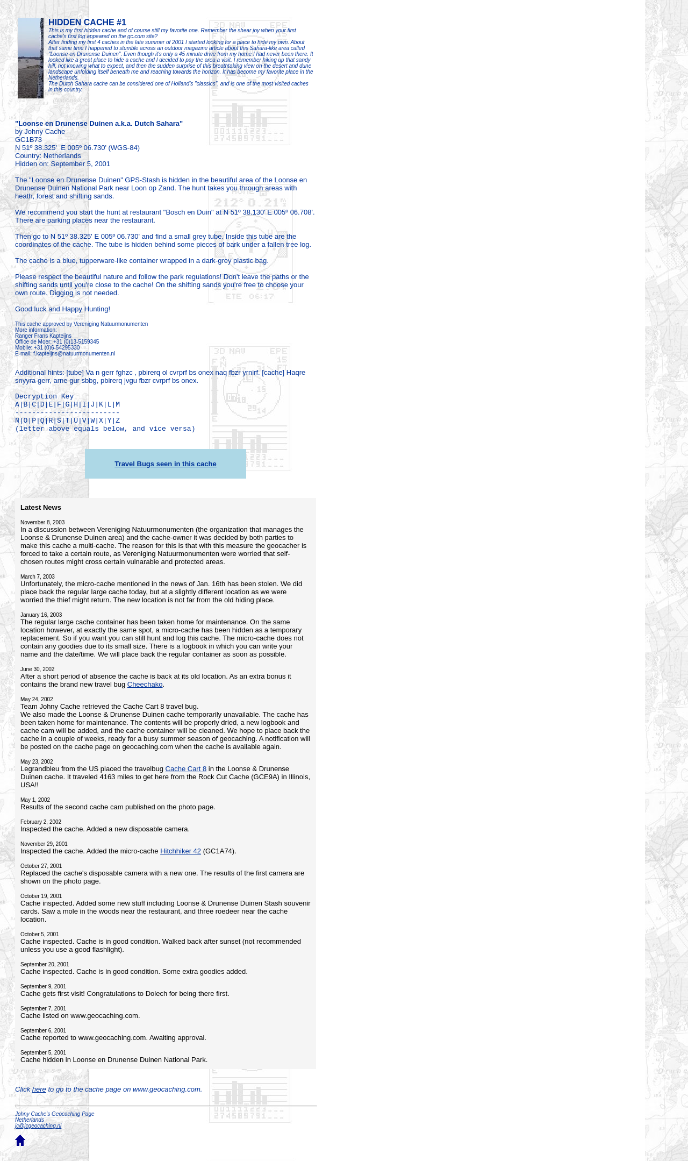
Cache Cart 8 (186, 769)
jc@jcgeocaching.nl (38, 1126)
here (39, 1089)
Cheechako (145, 684)
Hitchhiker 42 (180, 851)
